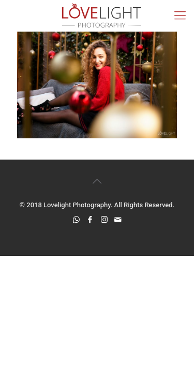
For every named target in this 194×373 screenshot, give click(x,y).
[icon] (118, 219)
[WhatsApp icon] (76, 219)
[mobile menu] (180, 15)
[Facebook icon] (90, 219)
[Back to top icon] (97, 181)
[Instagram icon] (104, 219)
